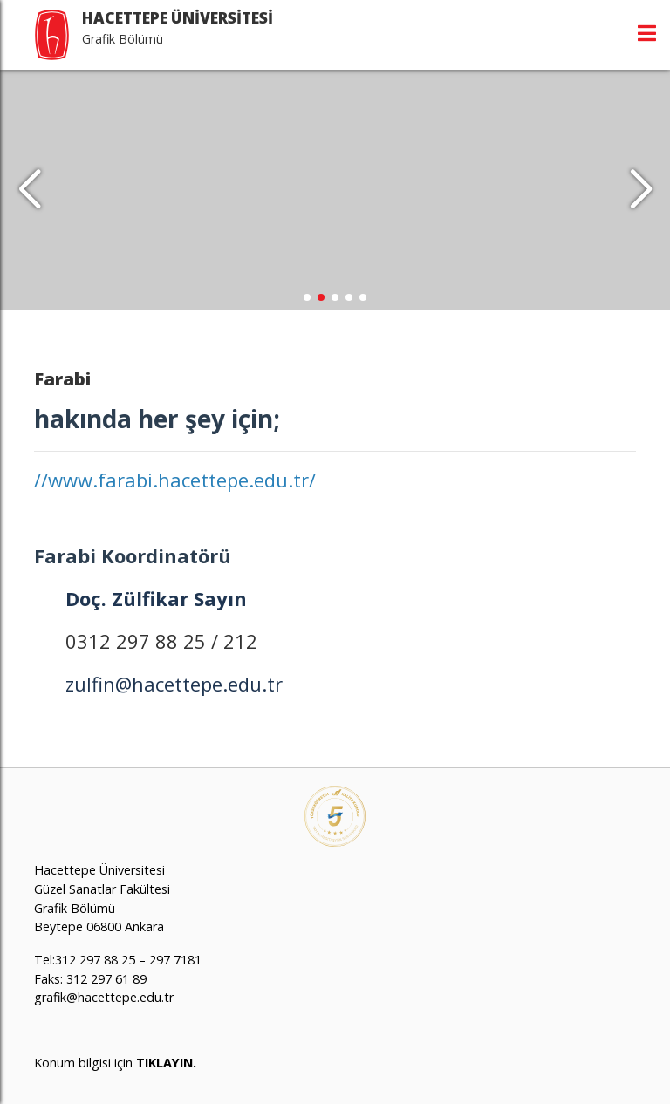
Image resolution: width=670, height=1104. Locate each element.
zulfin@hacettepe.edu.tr (174, 684)
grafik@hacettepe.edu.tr (104, 997)
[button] (641, 190)
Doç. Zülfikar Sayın (156, 598)
